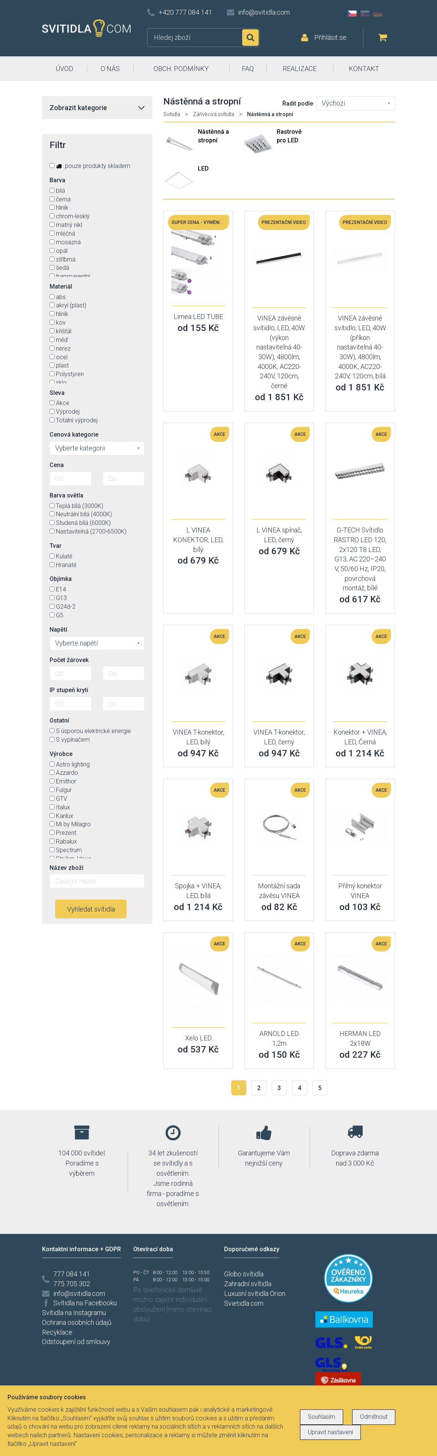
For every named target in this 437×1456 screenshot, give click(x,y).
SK (364, 14)
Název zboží (66, 867)
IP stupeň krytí (69, 690)
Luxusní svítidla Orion (254, 1293)
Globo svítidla (244, 1274)
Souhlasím (321, 1416)
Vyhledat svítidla (91, 909)
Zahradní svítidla (247, 1284)
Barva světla (66, 495)
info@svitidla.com (264, 12)
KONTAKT (364, 69)
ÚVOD (64, 69)
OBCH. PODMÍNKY (181, 69)
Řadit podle (297, 103)
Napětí (58, 629)
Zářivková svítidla (213, 114)
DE (377, 14)
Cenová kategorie (74, 434)
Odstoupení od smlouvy (76, 1342)
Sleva (57, 392)
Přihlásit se (330, 37)
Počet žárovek (69, 660)
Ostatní (59, 720)
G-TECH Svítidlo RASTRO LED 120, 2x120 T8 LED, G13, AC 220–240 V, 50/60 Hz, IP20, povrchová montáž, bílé (360, 559)
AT (390, 14)
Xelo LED (198, 1038)
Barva (57, 180)
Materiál (61, 286)
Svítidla (171, 114)
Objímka (61, 578)
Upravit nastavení (330, 1432)
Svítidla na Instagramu (74, 1313)
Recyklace (57, 1332)
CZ (352, 14)
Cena (57, 465)
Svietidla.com (244, 1303)
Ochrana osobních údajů (77, 1322)
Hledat (250, 37)
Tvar (56, 545)
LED (203, 168)
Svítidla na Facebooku (85, 1303)
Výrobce (61, 753)
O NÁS (110, 69)
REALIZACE (299, 69)
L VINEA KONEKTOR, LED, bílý (198, 539)
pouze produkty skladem (90, 165)
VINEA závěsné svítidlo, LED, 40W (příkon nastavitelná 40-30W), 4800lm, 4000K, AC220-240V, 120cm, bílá (360, 347)
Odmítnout (373, 1416)
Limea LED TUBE (198, 317)
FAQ (248, 69)
